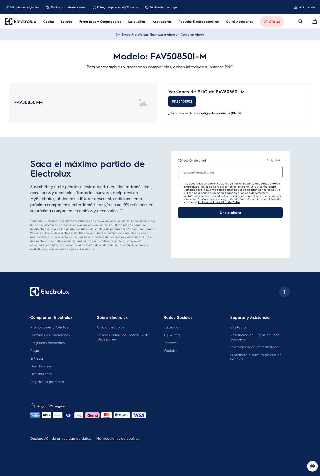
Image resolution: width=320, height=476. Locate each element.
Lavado (66, 21)
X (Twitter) (172, 334)
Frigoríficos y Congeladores (100, 21)
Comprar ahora (192, 34)
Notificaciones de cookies (117, 438)
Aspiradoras (162, 21)
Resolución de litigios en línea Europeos (255, 336)
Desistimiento (41, 373)
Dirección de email (192, 160)
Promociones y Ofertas (49, 327)
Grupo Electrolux (111, 327)
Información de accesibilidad (254, 346)
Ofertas (274, 21)
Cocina (48, 21)
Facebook (172, 327)
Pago (34, 350)
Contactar (238, 327)
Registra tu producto (47, 381)
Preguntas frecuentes (47, 342)
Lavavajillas (137, 21)
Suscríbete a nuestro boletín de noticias (256, 356)
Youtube (170, 350)
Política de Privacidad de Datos (219, 202)
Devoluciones (41, 366)
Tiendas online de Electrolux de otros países (123, 336)
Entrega (36, 358)
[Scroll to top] (284, 291)
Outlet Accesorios (239, 21)
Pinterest (171, 342)
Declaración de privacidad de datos (60, 438)
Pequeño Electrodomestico (199, 21)
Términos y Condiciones (50, 334)
